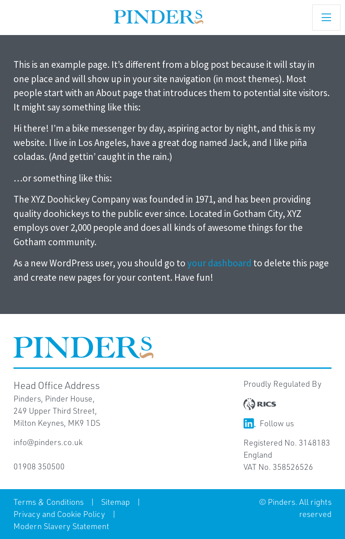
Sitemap (115, 501)
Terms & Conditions (48, 501)
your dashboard (219, 263)
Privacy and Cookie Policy (59, 513)
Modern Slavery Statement (61, 526)
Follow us (268, 423)
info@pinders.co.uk (48, 442)
